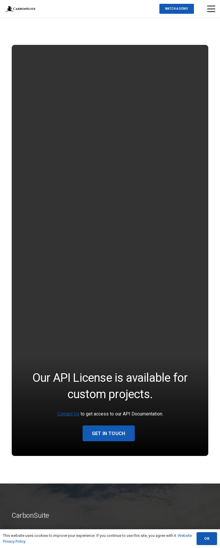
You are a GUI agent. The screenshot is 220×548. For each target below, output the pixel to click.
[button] (211, 9)
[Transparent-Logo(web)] (20, 9)
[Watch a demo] (176, 9)
